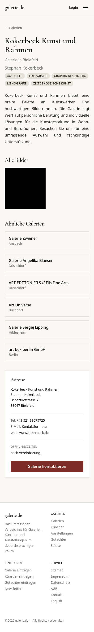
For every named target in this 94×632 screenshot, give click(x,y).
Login (73, 7)
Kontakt (57, 594)
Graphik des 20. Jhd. (70, 76)
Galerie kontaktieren (47, 466)
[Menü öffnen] (85, 7)
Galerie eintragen (18, 570)
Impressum (59, 576)
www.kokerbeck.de (34, 432)
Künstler (57, 527)
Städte (56, 545)
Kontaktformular (34, 426)
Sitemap (57, 570)
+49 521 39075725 (31, 420)
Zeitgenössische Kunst (52, 83)
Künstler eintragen (19, 576)
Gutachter (58, 539)
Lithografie (17, 83)
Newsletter (13, 588)
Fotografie (38, 76)
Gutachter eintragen (20, 582)
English (56, 601)
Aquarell (14, 76)
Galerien (57, 521)
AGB (54, 588)
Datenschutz (60, 582)
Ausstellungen (62, 533)
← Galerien (13, 28)
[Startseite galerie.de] (14, 7)
